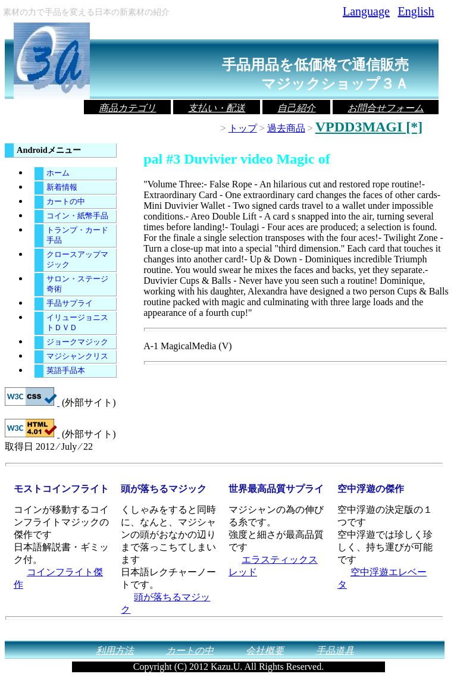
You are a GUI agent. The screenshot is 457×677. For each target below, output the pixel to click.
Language (366, 11)
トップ (242, 128)
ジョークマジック (77, 342)
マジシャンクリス (77, 356)
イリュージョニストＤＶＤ (77, 323)
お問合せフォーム (386, 108)
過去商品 (286, 128)
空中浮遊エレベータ (382, 578)
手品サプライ (69, 303)
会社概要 (265, 650)
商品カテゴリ (127, 108)
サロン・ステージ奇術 (77, 284)
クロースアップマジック (77, 259)
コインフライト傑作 (58, 578)
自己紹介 (296, 108)
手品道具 (335, 650)
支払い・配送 (216, 108)
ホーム (58, 173)
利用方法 (115, 650)
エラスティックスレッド (273, 565)
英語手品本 (65, 370)
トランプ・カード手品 (77, 235)
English (415, 11)
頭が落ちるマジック (165, 603)
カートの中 (65, 202)
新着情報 (61, 187)
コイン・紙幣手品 (77, 216)
